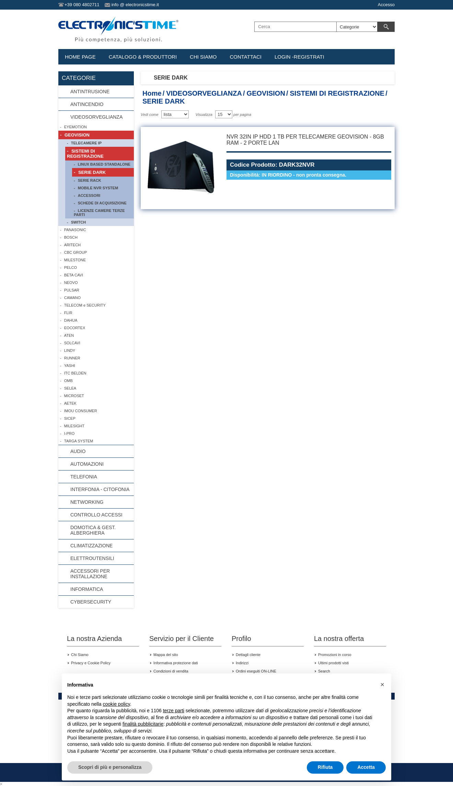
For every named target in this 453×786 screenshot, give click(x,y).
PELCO (70, 267)
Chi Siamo (80, 655)
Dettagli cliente (248, 655)
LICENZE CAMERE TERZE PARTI (99, 213)
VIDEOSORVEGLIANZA (204, 93)
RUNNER (72, 358)
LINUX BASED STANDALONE (104, 164)
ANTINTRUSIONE (89, 91)
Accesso (386, 4)
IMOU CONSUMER (80, 411)
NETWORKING (86, 502)
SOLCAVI (72, 343)
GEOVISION (266, 93)
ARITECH (72, 245)
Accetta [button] (366, 767)
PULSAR (71, 290)
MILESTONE (75, 260)
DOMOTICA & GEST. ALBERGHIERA (93, 530)
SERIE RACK (89, 180)
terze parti (173, 710)
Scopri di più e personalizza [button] (109, 767)
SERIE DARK (92, 172)
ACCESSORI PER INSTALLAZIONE (90, 573)
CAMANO (72, 298)
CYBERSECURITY (90, 602)
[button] (382, 684)
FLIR (68, 313)
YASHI (69, 366)
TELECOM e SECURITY (85, 305)
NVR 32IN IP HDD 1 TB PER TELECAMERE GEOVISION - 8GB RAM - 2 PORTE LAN (305, 140)
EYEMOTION (75, 127)
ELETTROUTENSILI (92, 558)
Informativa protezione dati (175, 663)
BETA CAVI (73, 275)
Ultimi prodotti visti (333, 663)
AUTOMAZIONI (87, 464)
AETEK (70, 403)
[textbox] (295, 27)
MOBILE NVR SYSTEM (98, 188)
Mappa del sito (165, 655)
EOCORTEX (74, 328)
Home (152, 93)
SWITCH (78, 222)
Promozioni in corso (334, 655)
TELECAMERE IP (86, 143)
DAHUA (71, 320)
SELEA (70, 388)
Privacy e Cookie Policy (91, 663)
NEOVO (71, 283)
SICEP (70, 418)
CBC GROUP (75, 252)
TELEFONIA (83, 476)
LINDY (69, 350)
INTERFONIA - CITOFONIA (99, 489)
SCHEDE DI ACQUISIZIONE (102, 203)
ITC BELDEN (75, 373)
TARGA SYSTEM (78, 441)
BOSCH (71, 237)
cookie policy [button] (116, 704)
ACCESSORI (89, 195)
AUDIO (77, 451)
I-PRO (69, 433)
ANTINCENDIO (86, 104)
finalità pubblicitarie (143, 724)
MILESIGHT (74, 426)
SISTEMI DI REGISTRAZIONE (337, 93)
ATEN (69, 335)
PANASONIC (75, 230)
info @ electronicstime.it (135, 4)
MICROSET (74, 396)
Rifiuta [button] (325, 767)
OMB (68, 381)
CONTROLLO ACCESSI (96, 514)
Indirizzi (242, 663)
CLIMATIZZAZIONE (91, 545)
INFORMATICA (86, 589)
